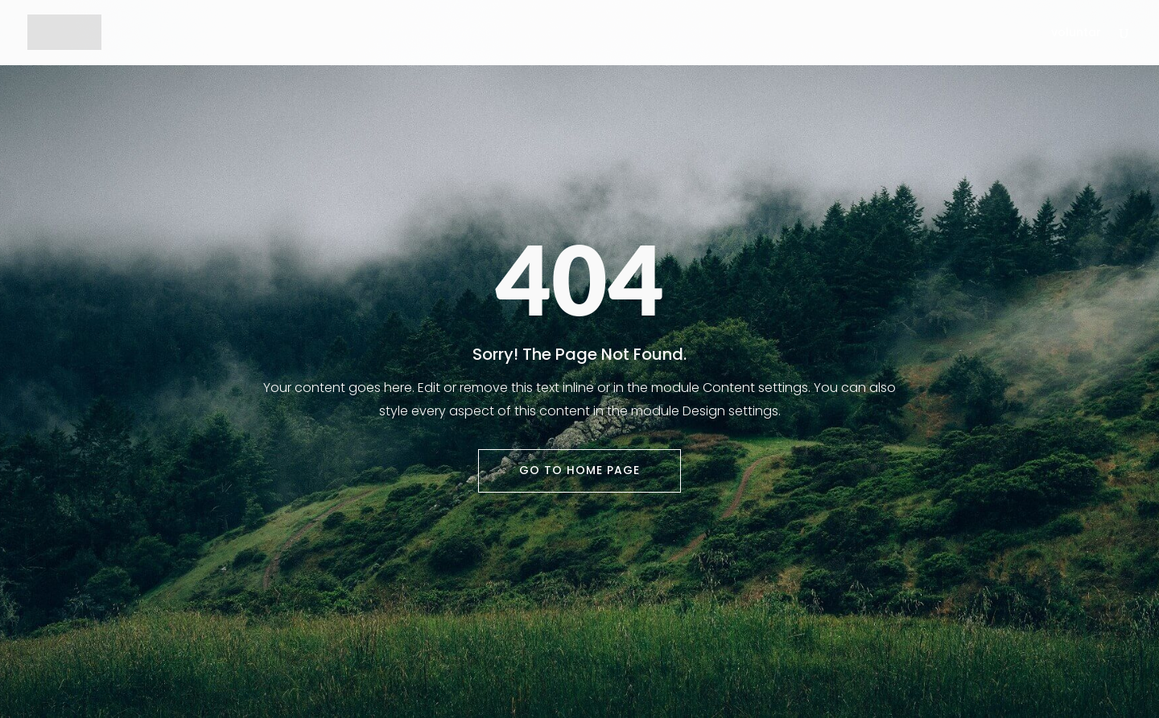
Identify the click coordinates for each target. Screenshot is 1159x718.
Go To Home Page (579, 470)
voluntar (1076, 33)
